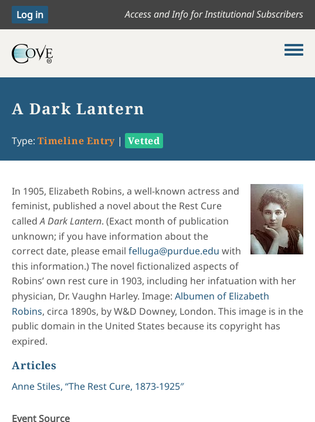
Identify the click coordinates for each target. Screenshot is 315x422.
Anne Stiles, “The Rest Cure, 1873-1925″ (98, 386)
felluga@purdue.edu (173, 250)
